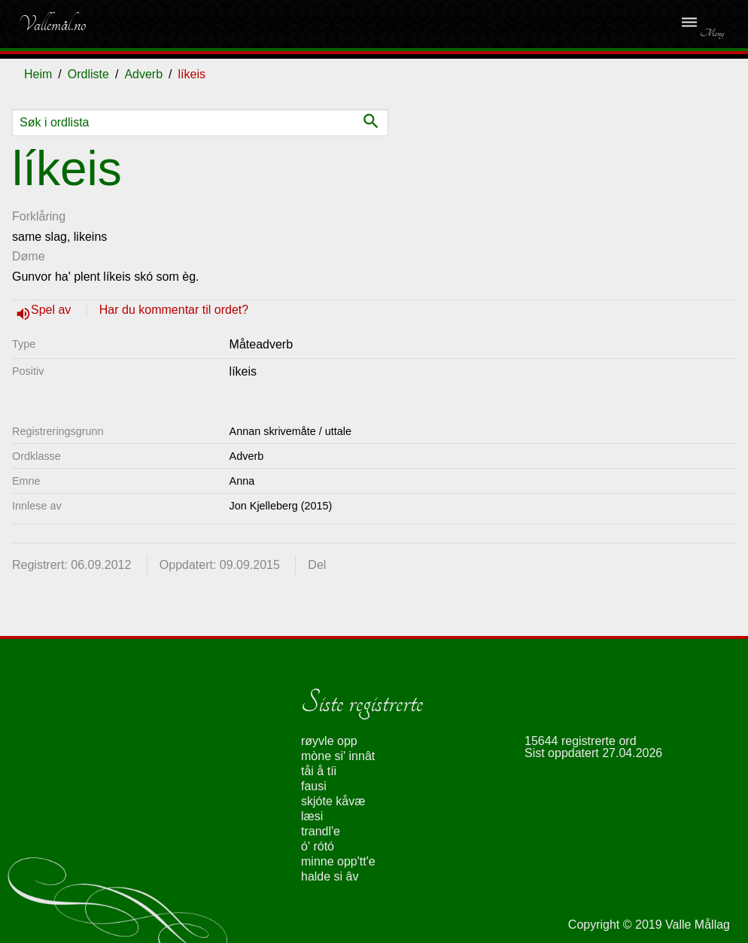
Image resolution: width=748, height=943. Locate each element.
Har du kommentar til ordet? (173, 309)
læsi (312, 816)
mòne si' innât (338, 756)
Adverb (143, 74)
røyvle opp (329, 741)
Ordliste (88, 74)
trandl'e (320, 831)
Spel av (52, 309)
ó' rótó (317, 846)
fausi (314, 786)
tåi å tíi (318, 771)
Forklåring (38, 216)
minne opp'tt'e (338, 861)
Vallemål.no (52, 24)
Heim (38, 74)
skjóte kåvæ (333, 801)
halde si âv (330, 876)
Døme (28, 256)
